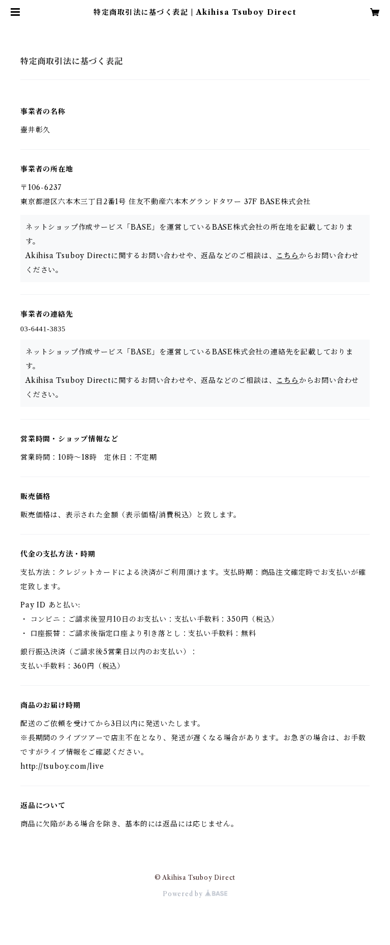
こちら (287, 255)
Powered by (195, 894)
